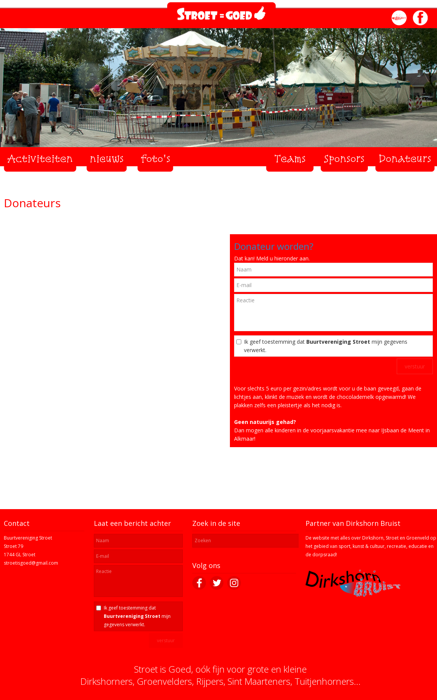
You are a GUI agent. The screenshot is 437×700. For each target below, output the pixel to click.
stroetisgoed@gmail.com (31, 563)
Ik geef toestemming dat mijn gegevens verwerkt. (325, 346)
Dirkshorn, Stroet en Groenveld (395, 538)
